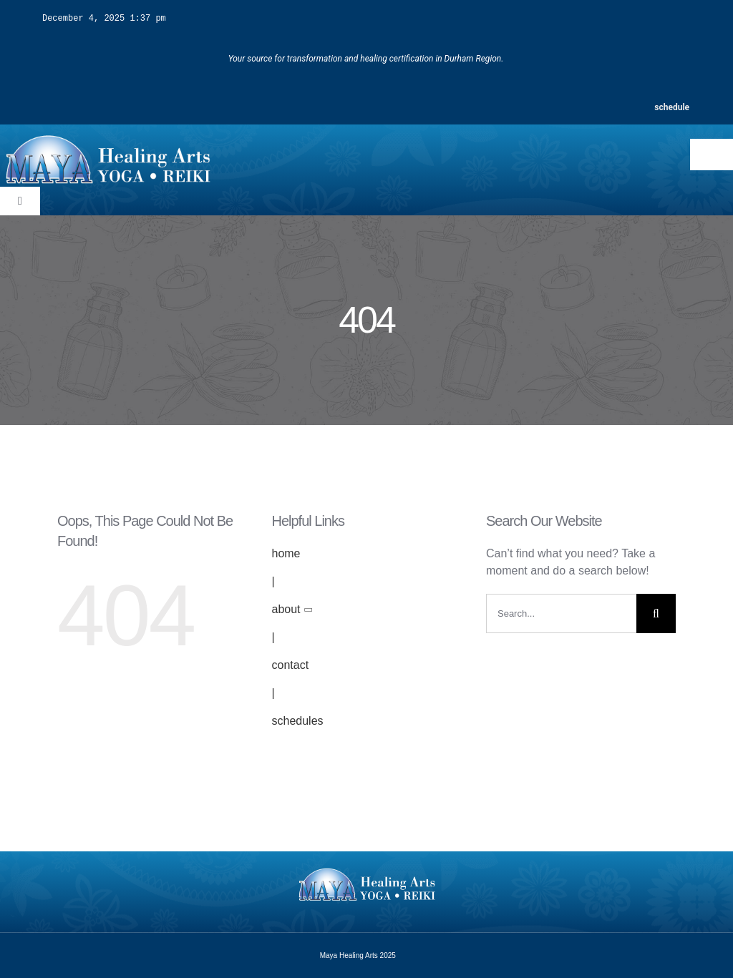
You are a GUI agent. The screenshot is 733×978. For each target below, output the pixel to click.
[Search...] (561, 612)
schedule (671, 107)
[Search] (656, 612)
